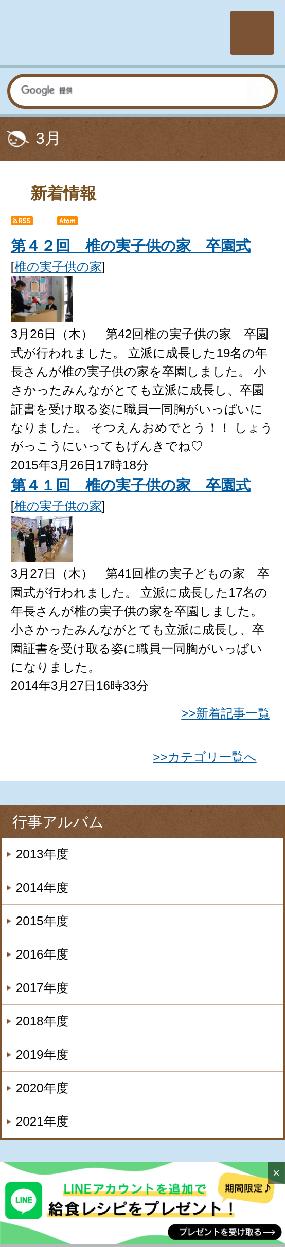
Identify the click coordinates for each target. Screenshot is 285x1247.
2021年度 (42, 1121)
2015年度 (42, 921)
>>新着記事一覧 (225, 713)
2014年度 (42, 887)
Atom (76, 223)
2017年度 (42, 988)
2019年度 (42, 1054)
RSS (30, 223)
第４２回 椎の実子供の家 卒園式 (131, 245)
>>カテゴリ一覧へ (204, 757)
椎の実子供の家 (58, 266)
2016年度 (42, 954)
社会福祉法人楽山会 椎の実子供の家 (113, 33)
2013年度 (42, 854)
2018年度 (42, 1021)
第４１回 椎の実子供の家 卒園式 (131, 485)
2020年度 (42, 1088)
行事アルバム (58, 822)
